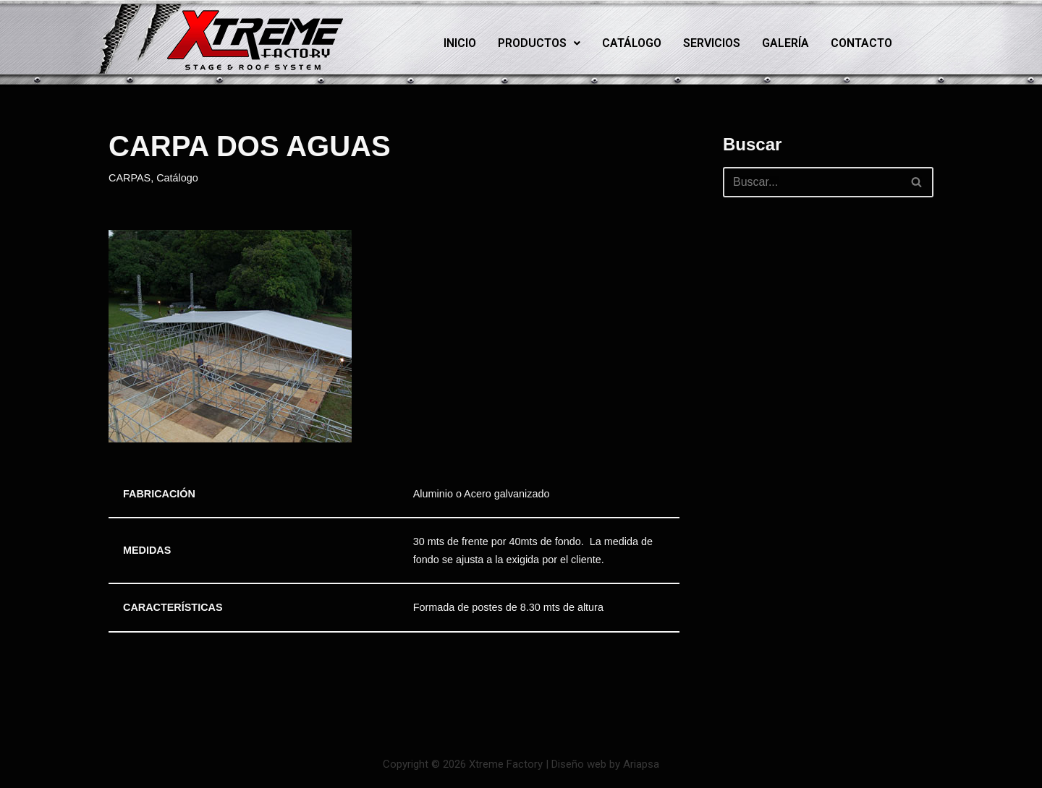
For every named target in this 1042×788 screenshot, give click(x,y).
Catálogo (631, 43)
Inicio (460, 43)
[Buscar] (812, 182)
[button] (539, 43)
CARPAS (130, 178)
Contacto (861, 43)
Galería (785, 43)
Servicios (711, 43)
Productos (539, 43)
